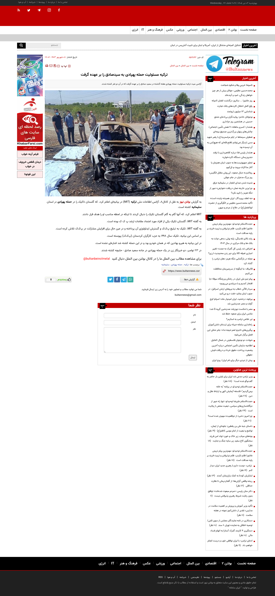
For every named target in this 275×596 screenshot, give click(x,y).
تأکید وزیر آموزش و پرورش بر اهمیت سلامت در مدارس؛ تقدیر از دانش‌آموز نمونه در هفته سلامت (230, 510)
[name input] (142, 315)
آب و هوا (22, 2)
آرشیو (228, 577)
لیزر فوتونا (29, 174)
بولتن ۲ (232, 30)
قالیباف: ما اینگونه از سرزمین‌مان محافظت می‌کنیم (233, 271)
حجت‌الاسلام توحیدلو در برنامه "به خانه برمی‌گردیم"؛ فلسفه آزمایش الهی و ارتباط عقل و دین (230, 391)
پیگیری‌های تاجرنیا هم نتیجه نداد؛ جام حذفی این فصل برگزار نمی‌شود (230, 332)
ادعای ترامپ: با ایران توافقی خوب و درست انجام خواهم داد (230, 543)
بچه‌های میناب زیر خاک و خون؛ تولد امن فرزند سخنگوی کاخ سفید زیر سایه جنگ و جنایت (230, 440)
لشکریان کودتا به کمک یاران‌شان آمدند (230, 476)
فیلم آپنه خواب (29, 154)
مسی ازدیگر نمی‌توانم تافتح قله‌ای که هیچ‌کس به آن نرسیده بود (230, 145)
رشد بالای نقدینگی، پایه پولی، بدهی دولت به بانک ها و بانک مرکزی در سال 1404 (232, 241)
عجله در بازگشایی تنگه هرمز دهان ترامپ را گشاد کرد (232, 261)
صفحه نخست (248, 30)
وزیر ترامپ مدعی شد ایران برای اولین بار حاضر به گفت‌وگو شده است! (230, 379)
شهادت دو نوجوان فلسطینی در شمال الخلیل (232, 340)
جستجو (218, 577)
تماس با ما (62, 2)
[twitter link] (110, 279)
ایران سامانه (234, 588)
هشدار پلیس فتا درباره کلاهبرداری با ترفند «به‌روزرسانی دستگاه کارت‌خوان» (233, 155)
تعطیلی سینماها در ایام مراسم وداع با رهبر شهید (230, 137)
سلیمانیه (165, 264)
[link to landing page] (238, 16)
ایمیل (193, 322)
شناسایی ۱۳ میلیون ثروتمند (240, 111)
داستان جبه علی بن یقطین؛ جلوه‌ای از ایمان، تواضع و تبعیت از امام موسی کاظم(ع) (230, 428)
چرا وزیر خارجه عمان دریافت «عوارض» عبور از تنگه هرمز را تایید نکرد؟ (231, 191)
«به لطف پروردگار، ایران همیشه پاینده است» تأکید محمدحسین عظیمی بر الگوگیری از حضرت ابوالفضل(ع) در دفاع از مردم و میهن (230, 203)
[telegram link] (124, 279)
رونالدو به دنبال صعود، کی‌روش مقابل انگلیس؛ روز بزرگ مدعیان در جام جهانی (231, 175)
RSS (160, 577)
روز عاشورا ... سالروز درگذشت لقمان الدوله (232, 101)
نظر (194, 329)
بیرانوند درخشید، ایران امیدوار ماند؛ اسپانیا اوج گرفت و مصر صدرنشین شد (231, 301)
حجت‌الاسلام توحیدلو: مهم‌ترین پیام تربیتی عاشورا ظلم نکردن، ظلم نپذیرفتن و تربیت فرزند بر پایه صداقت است (230, 228)
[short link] (184, 271)
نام (194, 315)
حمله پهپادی (176, 264)
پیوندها (42, 2)
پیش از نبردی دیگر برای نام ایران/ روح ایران (232, 360)
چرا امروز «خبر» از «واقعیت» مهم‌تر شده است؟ (230, 418)
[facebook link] (117, 279)
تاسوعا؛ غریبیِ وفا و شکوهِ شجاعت (237, 85)
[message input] (142, 340)
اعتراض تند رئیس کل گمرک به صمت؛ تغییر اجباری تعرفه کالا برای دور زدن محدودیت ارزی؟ (230, 251)
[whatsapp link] (130, 279)
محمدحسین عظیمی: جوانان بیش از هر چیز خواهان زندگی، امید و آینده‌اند (232, 93)
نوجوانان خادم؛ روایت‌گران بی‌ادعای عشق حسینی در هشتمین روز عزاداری (233, 119)
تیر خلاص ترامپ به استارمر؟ (239, 319)
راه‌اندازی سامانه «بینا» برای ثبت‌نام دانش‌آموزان (230, 325)
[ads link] (231, 64)
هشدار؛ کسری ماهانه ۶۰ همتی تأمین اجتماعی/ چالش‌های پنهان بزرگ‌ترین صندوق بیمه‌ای (231, 129)
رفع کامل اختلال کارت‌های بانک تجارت (235, 106)
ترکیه (186, 264)
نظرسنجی (195, 577)
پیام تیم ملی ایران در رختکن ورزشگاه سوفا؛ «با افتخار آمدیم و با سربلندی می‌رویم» (231, 281)
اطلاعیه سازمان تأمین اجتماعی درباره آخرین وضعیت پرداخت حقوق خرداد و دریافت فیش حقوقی (232, 350)
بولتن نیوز (185, 202)
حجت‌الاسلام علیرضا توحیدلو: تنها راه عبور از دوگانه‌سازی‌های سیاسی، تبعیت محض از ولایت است (230, 406)
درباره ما (51, 2)
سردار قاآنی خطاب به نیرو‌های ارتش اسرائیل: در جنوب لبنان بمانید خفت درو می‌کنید (230, 291)
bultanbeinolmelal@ (96, 259)
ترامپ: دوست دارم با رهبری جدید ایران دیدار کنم (231, 468)
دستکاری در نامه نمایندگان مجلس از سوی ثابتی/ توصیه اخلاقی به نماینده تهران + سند (230, 523)
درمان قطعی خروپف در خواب (30, 164)
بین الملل (185, 65)
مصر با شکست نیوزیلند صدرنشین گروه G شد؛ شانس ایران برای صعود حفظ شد (231, 311)
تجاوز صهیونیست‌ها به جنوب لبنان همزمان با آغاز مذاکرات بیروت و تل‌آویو (232, 165)
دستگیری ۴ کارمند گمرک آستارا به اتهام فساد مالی (231, 533)
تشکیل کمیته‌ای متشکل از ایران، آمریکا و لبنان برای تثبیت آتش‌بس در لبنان (205, 45)
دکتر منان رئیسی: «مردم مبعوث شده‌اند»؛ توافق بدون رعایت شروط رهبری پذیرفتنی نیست (230, 495)
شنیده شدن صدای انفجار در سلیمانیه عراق (233, 183)
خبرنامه (32, 2)
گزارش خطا (191, 279)
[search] (21, 46)
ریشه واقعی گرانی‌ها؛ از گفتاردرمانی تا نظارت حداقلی (232, 483)
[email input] (142, 322)
